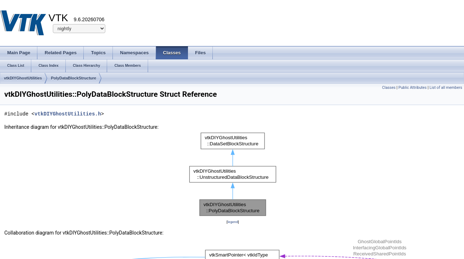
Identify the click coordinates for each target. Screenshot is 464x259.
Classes (388, 87)
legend (233, 222)
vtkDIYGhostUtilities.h (68, 113)
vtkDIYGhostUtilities (23, 78)
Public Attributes (412, 87)
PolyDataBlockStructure (73, 78)
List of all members (445, 87)
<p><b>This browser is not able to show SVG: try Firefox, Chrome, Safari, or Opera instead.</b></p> (233, 174)
